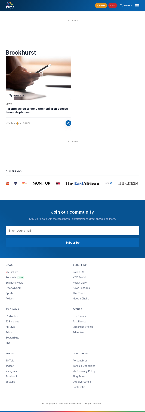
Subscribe (73, 242)
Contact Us (79, 387)
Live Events (79, 316)
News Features (81, 287)
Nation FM (78, 271)
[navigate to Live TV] (112, 5)
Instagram (11, 371)
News (9, 104)
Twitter (10, 365)
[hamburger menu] (137, 6)
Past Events (79, 321)
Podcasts (15, 277)
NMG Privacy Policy (84, 371)
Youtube (10, 381)
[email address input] (72, 230)
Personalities (80, 360)
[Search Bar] (126, 5)
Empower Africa (82, 381)
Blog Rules (79, 376)
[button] (135, 6)
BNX (8, 342)
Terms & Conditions (84, 365)
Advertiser (79, 332)
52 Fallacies (12, 321)
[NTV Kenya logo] (10, 5)
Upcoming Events (83, 326)
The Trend (79, 293)
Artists (9, 332)
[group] (7, 183)
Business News (14, 282)
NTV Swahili (80, 277)
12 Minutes (12, 316)
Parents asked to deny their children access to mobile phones (37, 110)
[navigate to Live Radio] (101, 5)
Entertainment (13, 287)
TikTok (10, 360)
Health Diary (80, 282)
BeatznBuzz (13, 337)
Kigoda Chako (81, 298)
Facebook (12, 376)
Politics (10, 298)
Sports (9, 293)
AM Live (10, 326)
